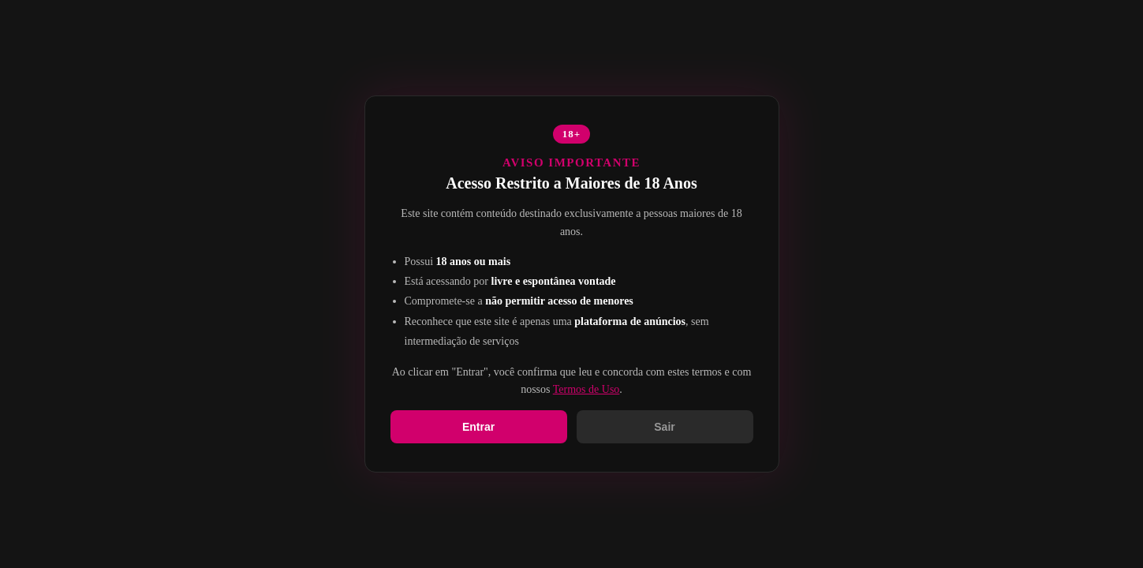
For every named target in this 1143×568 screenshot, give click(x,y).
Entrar (478, 426)
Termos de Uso (586, 389)
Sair (664, 426)
